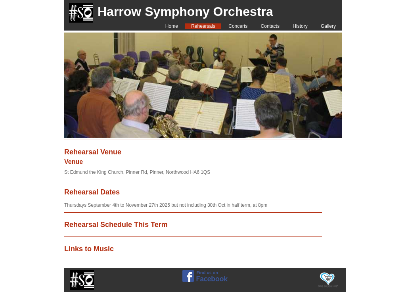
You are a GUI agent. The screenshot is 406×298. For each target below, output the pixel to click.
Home (171, 26)
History (300, 26)
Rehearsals (203, 26)
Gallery (328, 26)
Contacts (270, 26)
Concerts (237, 26)
